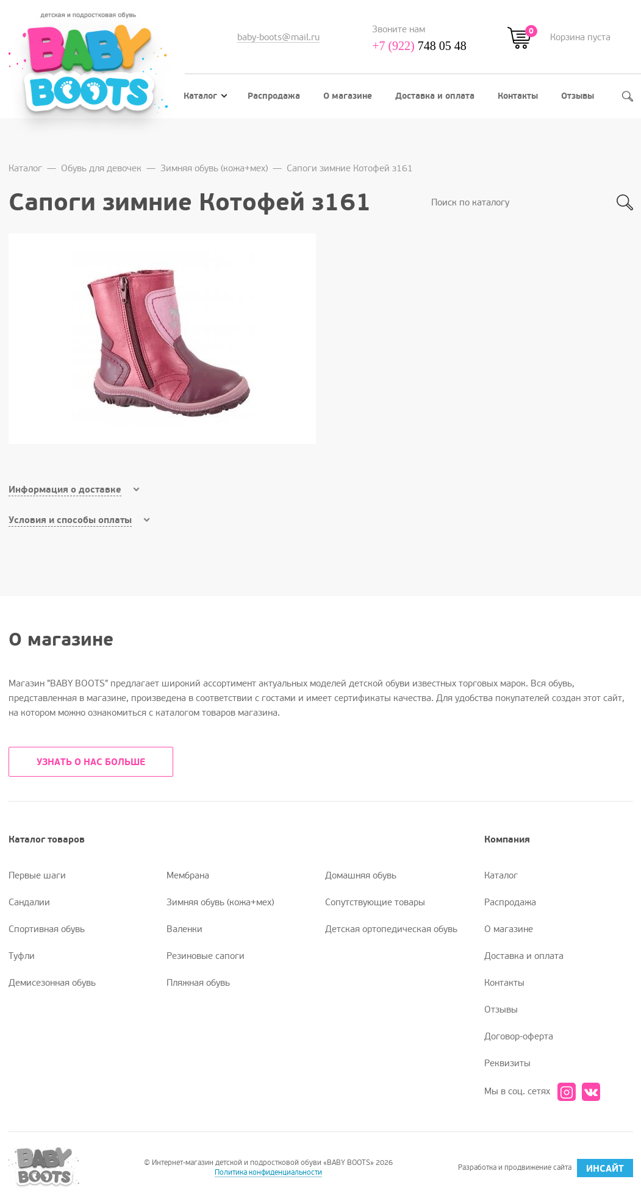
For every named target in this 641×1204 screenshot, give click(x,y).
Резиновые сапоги (206, 955)
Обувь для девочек (101, 168)
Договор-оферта (518, 1036)
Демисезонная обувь (52, 982)
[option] (162, 339)
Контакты (518, 96)
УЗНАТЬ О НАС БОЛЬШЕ (91, 762)
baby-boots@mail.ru (278, 37)
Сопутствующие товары (375, 902)
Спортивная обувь (47, 929)
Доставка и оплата (434, 96)
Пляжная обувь (198, 982)
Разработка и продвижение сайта (545, 1168)
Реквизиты (507, 1063)
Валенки (184, 929)
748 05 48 (419, 45)
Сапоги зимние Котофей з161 (350, 168)
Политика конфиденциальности (268, 1172)
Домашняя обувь (360, 875)
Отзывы (577, 96)
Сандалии (29, 902)
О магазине (347, 96)
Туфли (22, 955)
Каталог (205, 96)
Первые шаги (37, 875)
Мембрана (188, 875)
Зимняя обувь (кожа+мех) (214, 168)
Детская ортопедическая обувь (391, 929)
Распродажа (274, 96)
